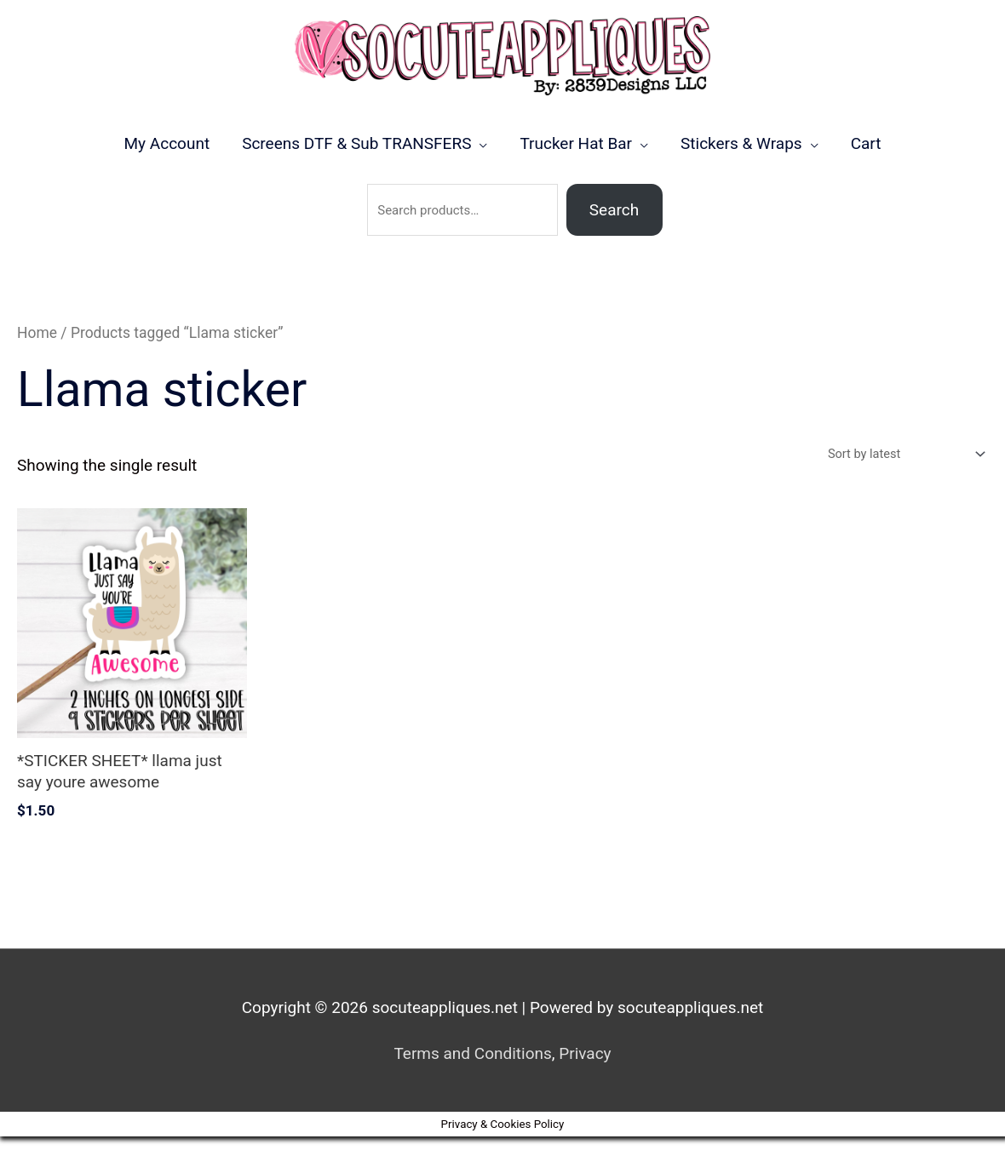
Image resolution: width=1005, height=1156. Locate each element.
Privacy (585, 1073)
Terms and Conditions (472, 1073)
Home (37, 350)
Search (614, 227)
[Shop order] (900, 473)
